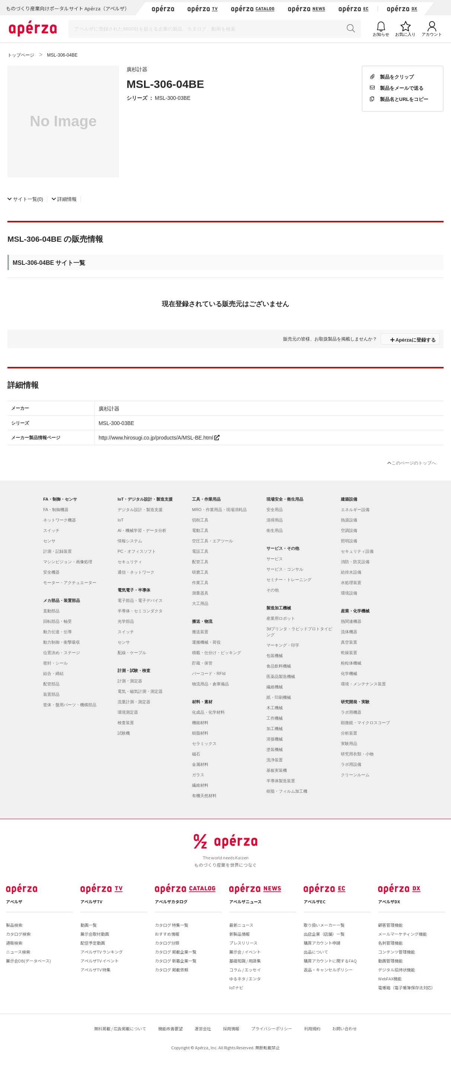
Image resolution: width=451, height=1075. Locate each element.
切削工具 (200, 520)
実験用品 (349, 743)
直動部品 (51, 611)
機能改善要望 (170, 1028)
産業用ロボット (280, 618)
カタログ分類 (167, 943)
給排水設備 (351, 572)
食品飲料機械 (278, 666)
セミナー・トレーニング (288, 580)
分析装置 (349, 733)
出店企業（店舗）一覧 (324, 934)
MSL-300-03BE (173, 97)
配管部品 (51, 684)
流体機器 (349, 632)
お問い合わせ (344, 1028)
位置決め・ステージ (61, 653)
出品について (316, 952)
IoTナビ (236, 987)
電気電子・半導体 (134, 590)
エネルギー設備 (355, 510)
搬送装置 (200, 632)
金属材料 (200, 764)
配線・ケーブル (132, 653)
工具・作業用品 (206, 499)
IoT (121, 520)
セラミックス (204, 743)
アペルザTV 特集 (95, 970)
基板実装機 (276, 770)
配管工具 (200, 562)
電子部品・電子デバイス (140, 600)
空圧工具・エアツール (212, 541)
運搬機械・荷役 (206, 642)
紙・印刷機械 (278, 697)
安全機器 (51, 572)
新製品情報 (239, 934)
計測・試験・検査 (134, 670)
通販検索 (14, 943)
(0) (25, 198)
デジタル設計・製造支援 (140, 510)
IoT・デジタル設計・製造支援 (145, 499)
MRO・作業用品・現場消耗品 (219, 510)
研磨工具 (200, 572)
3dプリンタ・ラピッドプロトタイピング (299, 632)
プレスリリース (243, 943)
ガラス (198, 775)
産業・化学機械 (355, 611)
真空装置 (349, 642)
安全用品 (274, 510)
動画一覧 (88, 925)
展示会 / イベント (245, 952)
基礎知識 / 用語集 (245, 961)
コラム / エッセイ (245, 970)
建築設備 (349, 499)
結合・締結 (53, 673)
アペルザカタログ (171, 901)
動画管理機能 (390, 961)
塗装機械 (274, 749)
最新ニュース (241, 925)
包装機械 (274, 656)
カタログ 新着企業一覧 (175, 961)
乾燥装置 (349, 653)
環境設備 (349, 593)
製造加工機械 (278, 608)
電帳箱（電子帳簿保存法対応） (406, 987)
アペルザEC (315, 901)
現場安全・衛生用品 (284, 499)
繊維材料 (200, 785)
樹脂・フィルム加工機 (286, 791)
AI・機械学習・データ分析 (142, 530)
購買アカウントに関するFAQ (330, 961)
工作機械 (274, 718)
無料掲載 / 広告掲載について (120, 1028)
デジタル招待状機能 (396, 970)
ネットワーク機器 (59, 520)
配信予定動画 (92, 943)
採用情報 (231, 1028)
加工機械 (274, 729)
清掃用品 (274, 520)
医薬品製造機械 (280, 676)
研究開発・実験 (355, 702)
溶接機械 (274, 739)
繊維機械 (274, 687)
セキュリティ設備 (357, 551)
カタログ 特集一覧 (171, 925)
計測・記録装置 (57, 551)
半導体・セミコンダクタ (140, 611)
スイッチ (51, 530)
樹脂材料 (200, 733)
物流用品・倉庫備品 (210, 684)
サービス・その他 (282, 548)
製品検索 (14, 925)
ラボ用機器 (351, 712)
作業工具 (200, 583)
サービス (274, 559)
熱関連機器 (351, 621)
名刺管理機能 (390, 943)
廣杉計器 (137, 69)
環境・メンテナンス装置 (363, 684)
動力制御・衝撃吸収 (61, 642)
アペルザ (14, 901)
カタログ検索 (18, 934)
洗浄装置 (274, 760)
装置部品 (51, 694)
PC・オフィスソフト (137, 551)
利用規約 (312, 1028)
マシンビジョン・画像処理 (67, 562)
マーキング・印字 (282, 645)
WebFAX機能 (390, 979)
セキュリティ (130, 562)
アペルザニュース (245, 901)
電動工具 (200, 530)
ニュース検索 (18, 952)
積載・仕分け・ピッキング (216, 653)
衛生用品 (274, 530)
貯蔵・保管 (202, 663)
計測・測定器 (130, 681)
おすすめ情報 (167, 934)
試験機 (124, 733)
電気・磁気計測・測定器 (140, 691)
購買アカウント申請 (322, 943)
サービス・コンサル (284, 569)
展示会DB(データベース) (28, 961)
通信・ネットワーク (136, 572)
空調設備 (349, 530)
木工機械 (274, 708)
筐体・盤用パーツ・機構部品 (69, 705)
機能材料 (200, 723)
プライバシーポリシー (271, 1028)
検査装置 (126, 723)
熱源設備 (349, 520)
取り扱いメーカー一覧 (324, 925)
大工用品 (200, 603)
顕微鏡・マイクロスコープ (365, 723)
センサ (49, 541)
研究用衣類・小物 (357, 754)
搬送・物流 (202, 621)
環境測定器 (128, 712)
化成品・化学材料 (208, 712)
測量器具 (200, 593)
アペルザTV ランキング (101, 952)
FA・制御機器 (55, 510)
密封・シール (55, 663)
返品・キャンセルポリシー (328, 970)
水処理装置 (351, 583)
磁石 (196, 754)
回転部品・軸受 (57, 621)
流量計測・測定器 (134, 702)
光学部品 (126, 621)
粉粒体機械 (351, 663)
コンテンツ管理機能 (396, 952)
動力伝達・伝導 (57, 632)
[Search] (214, 29)
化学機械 (349, 673)
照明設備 (349, 541)
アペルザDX (389, 901)
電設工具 (200, 551)
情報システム (130, 541)
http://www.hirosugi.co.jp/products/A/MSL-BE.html (159, 437)
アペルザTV (91, 901)
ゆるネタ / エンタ (245, 979)
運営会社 (203, 1028)
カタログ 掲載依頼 (171, 970)
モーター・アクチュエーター (69, 583)
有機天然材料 (204, 796)
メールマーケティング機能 (402, 934)
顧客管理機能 (390, 925)
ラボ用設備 (351, 764)
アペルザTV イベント (99, 961)
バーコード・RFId (209, 673)
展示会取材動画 (94, 934)
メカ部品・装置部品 (61, 600)
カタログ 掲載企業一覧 (175, 952)
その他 (272, 590)
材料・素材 (202, 702)
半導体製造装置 (280, 781)
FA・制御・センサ (60, 499)
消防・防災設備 (355, 562)
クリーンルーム (355, 775)
